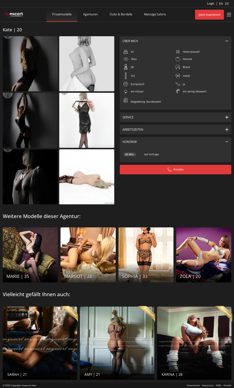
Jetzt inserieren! (209, 15)
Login (210, 3)
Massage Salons (155, 14)
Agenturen (90, 14)
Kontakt (227, 385)
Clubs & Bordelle (121, 14)
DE (227, 4)
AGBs (218, 385)
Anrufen (175, 170)
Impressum (208, 385)
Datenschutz (193, 385)
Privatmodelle (61, 14)
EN (221, 4)
